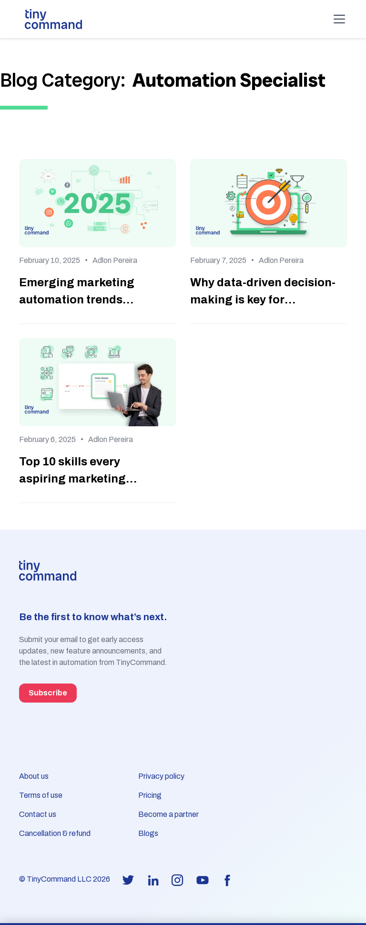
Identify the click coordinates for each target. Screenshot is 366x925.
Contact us (37, 814)
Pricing (150, 795)
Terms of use (40, 795)
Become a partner (168, 814)
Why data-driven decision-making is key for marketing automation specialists (263, 292)
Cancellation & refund (55, 833)
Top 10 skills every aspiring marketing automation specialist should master (80, 471)
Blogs (148, 833)
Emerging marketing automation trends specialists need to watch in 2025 (89, 292)
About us (34, 776)
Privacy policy (161, 776)
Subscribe (48, 693)
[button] (337, 19)
